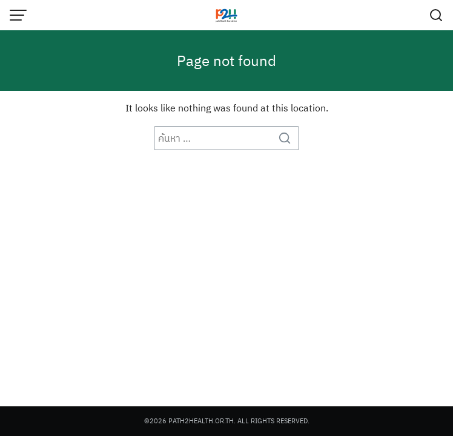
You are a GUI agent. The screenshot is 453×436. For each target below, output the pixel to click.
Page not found (226, 60)
